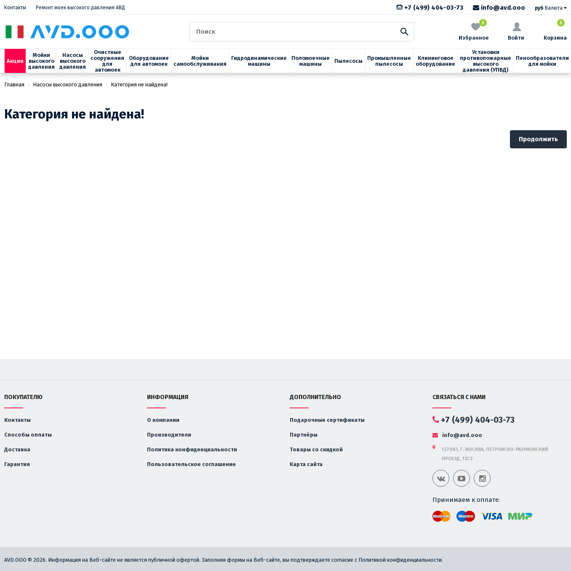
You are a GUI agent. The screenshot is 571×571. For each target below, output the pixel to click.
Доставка (17, 449)
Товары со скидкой (316, 449)
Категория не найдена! (139, 84)
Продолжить (538, 139)
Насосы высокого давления (67, 84)
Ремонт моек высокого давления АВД (80, 8)
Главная (14, 84)
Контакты (15, 8)
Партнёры (304, 435)
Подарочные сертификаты (327, 420)
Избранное (474, 31)
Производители (169, 435)
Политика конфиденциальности (192, 449)
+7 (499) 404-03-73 (429, 7)
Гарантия (17, 464)
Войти (516, 31)
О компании (163, 420)
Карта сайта (306, 464)
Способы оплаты (28, 435)
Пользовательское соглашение (191, 464)
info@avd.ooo (499, 7)
